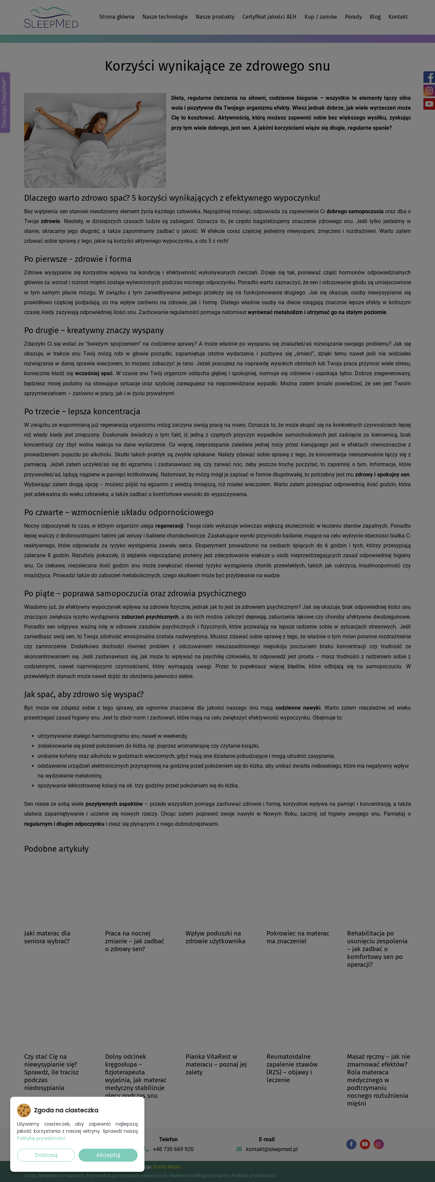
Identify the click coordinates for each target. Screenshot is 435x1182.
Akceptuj (108, 1155)
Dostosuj (46, 1155)
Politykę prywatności (41, 1138)
